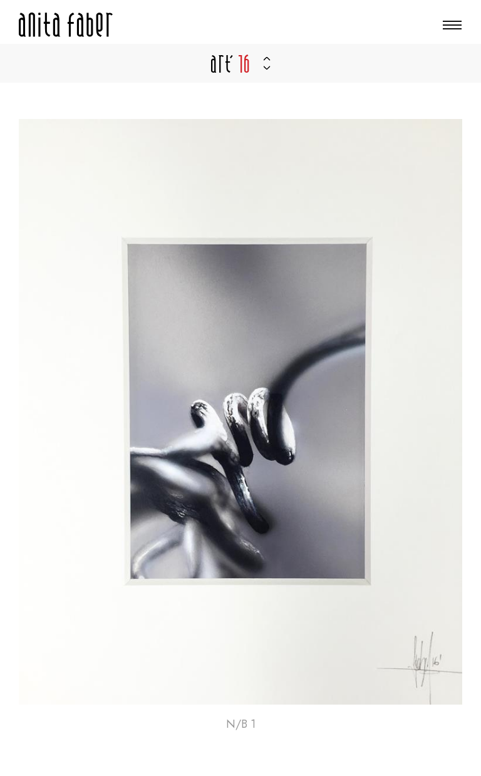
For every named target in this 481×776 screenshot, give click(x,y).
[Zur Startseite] (66, 25)
